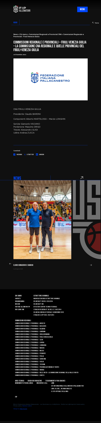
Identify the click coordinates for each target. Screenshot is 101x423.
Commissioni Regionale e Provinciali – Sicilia (29, 362)
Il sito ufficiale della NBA (59, 391)
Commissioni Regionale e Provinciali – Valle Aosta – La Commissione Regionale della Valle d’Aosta (46, 373)
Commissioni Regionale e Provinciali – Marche (30, 348)
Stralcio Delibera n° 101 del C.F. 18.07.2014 (47, 309)
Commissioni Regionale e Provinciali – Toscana (30, 364)
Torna (95, 23)
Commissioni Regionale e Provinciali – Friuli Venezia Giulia (34, 337)
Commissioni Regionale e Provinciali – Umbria (29, 370)
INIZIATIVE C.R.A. (42, 383)
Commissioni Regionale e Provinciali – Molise (29, 351)
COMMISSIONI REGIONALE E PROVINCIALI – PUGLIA (29, 356)
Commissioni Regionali (23, 320)
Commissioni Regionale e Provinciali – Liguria (29, 342)
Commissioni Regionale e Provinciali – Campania (30, 331)
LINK (52, 383)
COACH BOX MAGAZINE (35, 381)
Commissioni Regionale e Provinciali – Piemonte (30, 353)
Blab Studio (23, 409)
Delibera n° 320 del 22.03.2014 (43, 301)
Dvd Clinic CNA (19, 309)
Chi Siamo (18, 296)
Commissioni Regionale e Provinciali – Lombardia (30, 345)
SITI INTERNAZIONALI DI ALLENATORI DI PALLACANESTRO (67, 386)
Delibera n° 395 (38, 304)
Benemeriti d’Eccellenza (24, 383)
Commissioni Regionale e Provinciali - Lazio (29, 340)
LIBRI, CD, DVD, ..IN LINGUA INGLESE (61, 389)
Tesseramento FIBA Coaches (55, 381)
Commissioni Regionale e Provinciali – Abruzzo (30, 323)
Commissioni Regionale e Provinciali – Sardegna (30, 359)
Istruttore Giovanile (41, 296)
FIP (16, 397)
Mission (17, 304)
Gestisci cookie (27, 406)
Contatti (18, 299)
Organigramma (19, 301)
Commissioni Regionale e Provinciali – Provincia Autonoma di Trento (37, 367)
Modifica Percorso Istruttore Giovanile (47, 299)
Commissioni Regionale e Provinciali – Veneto (29, 375)
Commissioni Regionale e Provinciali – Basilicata (30, 326)
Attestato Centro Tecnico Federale (45, 307)
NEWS (15, 22)
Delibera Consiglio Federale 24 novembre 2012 (49, 312)
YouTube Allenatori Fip (22, 307)
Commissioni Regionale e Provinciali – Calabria (30, 329)
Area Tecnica (19, 381)
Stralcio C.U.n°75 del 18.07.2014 (44, 315)
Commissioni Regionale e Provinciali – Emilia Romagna (32, 334)
